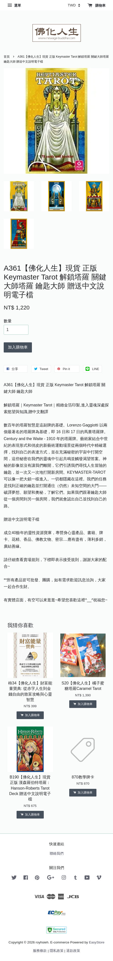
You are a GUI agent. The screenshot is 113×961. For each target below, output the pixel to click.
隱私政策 (57, 951)
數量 (8, 321)
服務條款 (40, 951)
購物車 (97, 5)
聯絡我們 (57, 853)
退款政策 (73, 951)
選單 (14, 5)
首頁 (7, 56)
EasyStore (97, 942)
